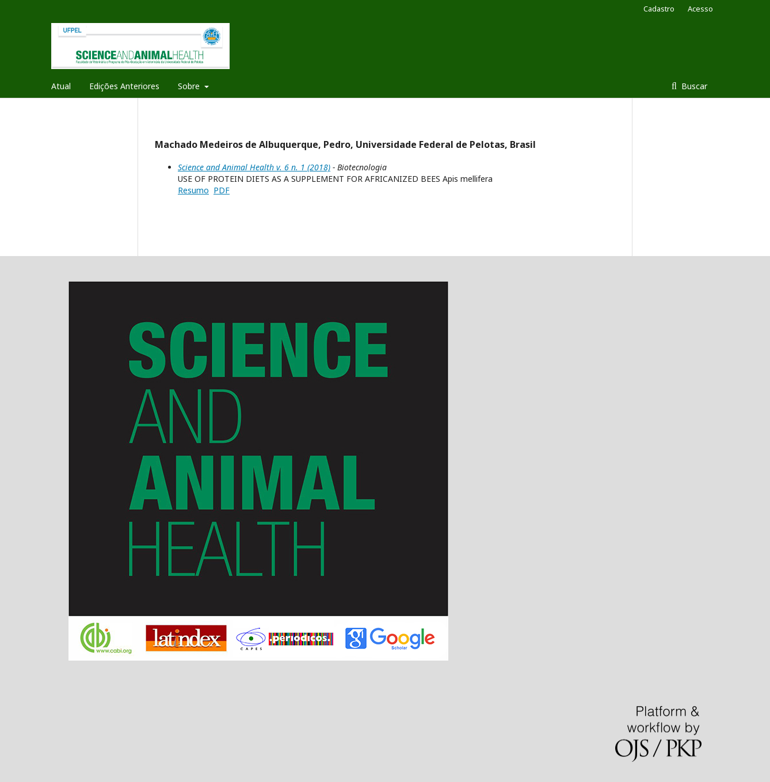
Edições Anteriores (124, 86)
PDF (222, 190)
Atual (61, 86)
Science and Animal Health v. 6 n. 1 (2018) (254, 167)
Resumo (193, 190)
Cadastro (658, 8)
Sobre (190, 86)
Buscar (693, 86)
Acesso (700, 8)
